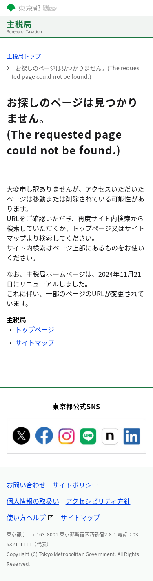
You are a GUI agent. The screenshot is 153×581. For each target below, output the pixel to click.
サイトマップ (34, 342)
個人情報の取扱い (33, 501)
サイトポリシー (75, 484)
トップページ (34, 329)
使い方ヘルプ (26, 517)
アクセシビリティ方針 (98, 501)
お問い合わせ (26, 484)
